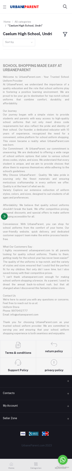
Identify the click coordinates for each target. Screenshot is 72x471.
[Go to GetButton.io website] (63, 467)
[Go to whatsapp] (63, 460)
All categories (23, 21)
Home (7, 21)
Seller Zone (10, 418)
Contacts (9, 393)
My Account (10, 405)
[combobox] (19, 42)
